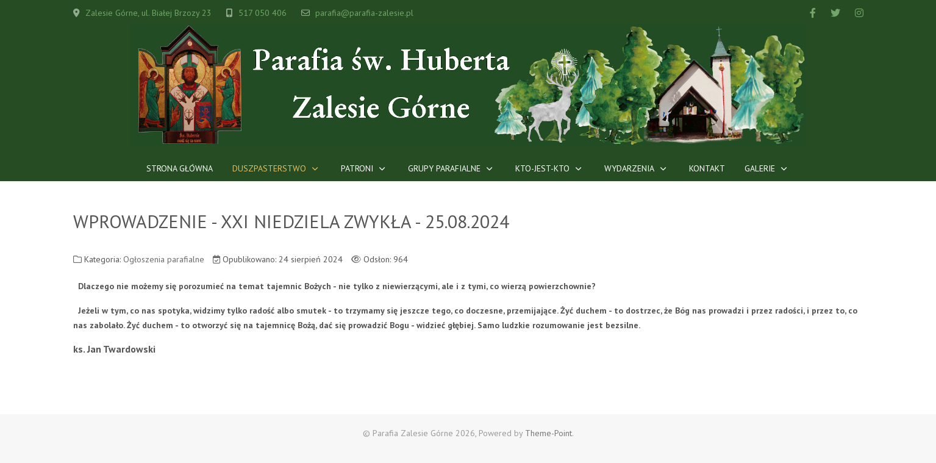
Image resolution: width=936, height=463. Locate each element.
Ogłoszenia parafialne (163, 259)
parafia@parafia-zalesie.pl (364, 12)
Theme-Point (548, 433)
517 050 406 (262, 12)
